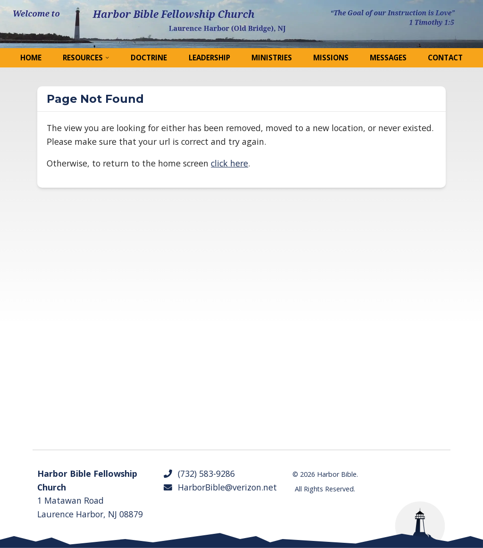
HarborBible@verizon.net (220, 487)
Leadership (209, 57)
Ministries (271, 57)
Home (31, 57)
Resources (83, 57)
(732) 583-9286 (199, 473)
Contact (445, 57)
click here (229, 163)
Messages (388, 57)
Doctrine (149, 57)
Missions (331, 57)
